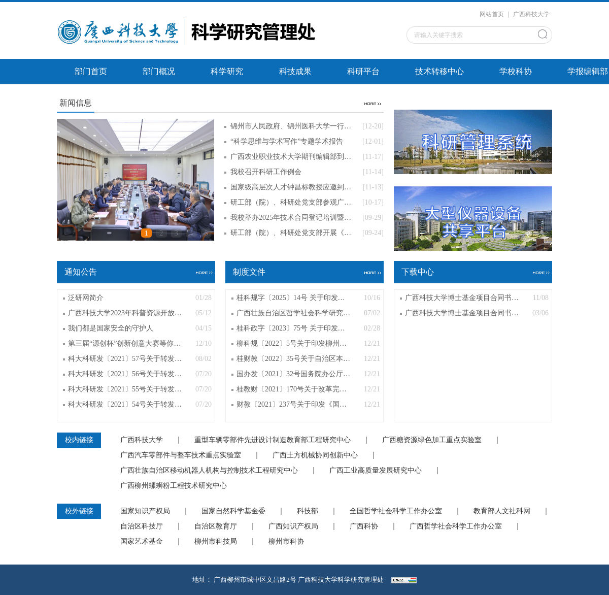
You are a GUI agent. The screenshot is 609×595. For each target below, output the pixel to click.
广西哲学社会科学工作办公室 (456, 526)
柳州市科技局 (215, 541)
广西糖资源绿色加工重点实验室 (432, 440)
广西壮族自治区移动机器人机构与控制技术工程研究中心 (209, 470)
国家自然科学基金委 (233, 511)
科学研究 (227, 71)
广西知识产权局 (293, 526)
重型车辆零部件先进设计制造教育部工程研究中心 (272, 440)
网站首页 (492, 14)
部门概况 (159, 71)
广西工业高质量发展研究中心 (375, 470)
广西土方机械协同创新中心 (315, 455)
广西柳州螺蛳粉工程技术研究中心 (173, 485)
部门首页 (91, 71)
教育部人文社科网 (501, 511)
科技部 (307, 511)
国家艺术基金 (141, 541)
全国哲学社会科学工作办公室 (396, 511)
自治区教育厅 (215, 526)
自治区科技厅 (141, 526)
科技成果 (295, 71)
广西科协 (364, 526)
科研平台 (363, 71)
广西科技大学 (531, 14)
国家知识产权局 (145, 511)
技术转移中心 (439, 71)
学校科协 (515, 71)
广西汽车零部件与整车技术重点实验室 (180, 455)
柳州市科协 (286, 541)
